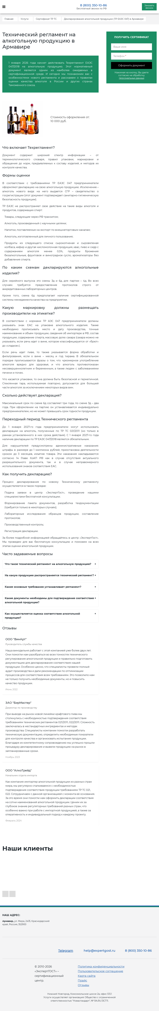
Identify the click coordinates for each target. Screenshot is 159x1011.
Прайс (82, 980)
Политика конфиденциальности (101, 966)
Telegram (65, 950)
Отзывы (83, 985)
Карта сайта (86, 976)
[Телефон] (131, 56)
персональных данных (131, 78)
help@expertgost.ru (99, 950)
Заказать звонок (149, 6)
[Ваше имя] (131, 46)
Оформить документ (131, 65)
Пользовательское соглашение (100, 971)
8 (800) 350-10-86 (93, 5)
